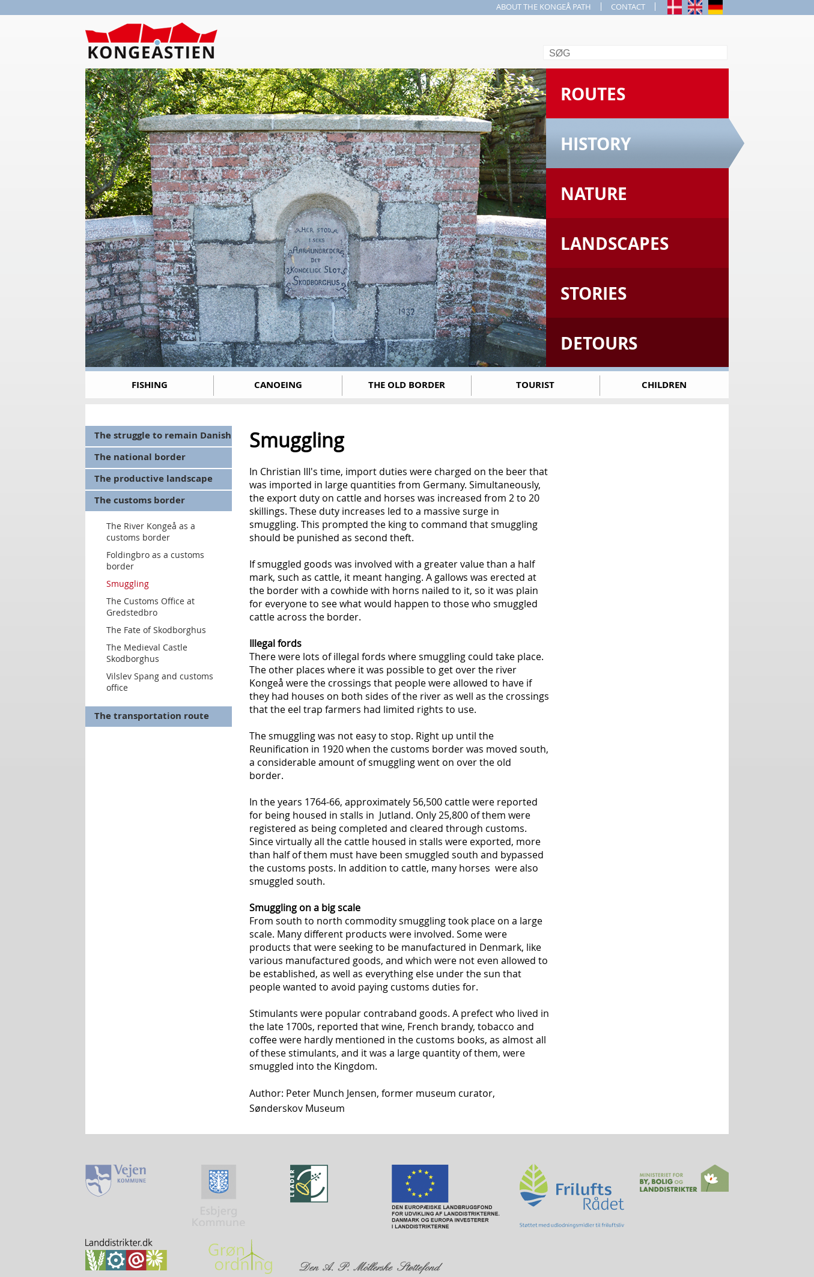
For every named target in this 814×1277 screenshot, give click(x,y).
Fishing (150, 384)
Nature (593, 193)
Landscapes (614, 243)
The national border (140, 456)
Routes (592, 94)
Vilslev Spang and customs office (159, 681)
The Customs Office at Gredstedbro (150, 606)
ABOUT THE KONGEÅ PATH (543, 6)
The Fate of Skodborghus (156, 629)
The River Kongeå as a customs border (150, 531)
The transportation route (151, 715)
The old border (406, 384)
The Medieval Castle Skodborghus (146, 653)
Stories (593, 293)
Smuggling (127, 583)
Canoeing (278, 384)
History (595, 144)
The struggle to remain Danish (162, 435)
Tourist (535, 384)
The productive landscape (153, 478)
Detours (598, 343)
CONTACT (628, 6)
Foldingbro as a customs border (155, 560)
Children (664, 384)
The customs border (139, 500)
